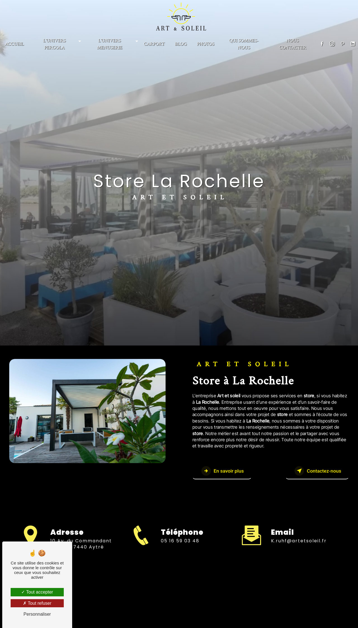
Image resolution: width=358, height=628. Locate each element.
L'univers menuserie (109, 43)
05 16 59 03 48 (180, 549)
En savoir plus (226, 471)
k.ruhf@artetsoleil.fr (299, 533)
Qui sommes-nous (244, 43)
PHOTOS (205, 43)
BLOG (181, 43)
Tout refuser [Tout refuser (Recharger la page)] (37, 603)
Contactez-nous (312, 471)
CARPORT (154, 43)
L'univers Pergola (54, 43)
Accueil (14, 43)
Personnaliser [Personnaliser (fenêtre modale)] (37, 614)
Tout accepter (37, 592)
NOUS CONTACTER (292, 43)
